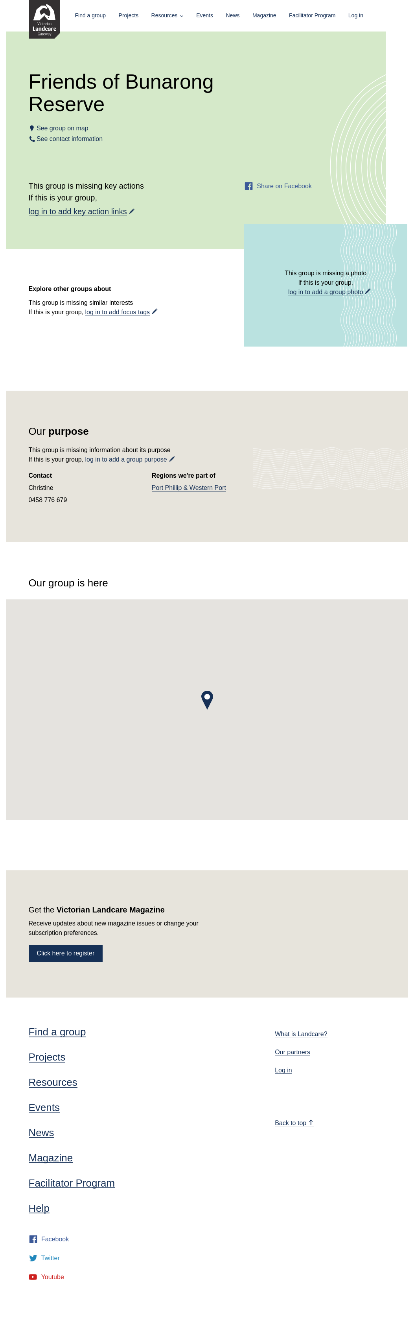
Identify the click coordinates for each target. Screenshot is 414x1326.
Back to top (294, 1123)
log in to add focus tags (117, 312)
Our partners (292, 1052)
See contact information (70, 138)
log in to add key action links (78, 211)
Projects (129, 15)
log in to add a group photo (325, 292)
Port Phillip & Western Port (189, 487)
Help (39, 1208)
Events (204, 15)
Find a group (90, 15)
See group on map (62, 128)
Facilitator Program (312, 15)
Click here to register (66, 953)
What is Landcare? (301, 1034)
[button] (207, 700)
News (232, 15)
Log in (355, 15)
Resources (164, 15)
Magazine (264, 15)
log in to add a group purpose (126, 459)
